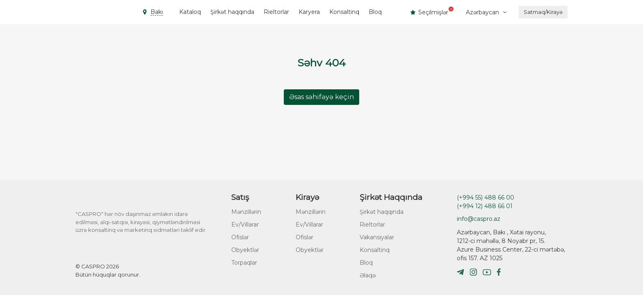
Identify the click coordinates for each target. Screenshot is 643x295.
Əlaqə (368, 275)
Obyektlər (245, 250)
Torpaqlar (244, 262)
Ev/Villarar (245, 224)
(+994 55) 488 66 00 (485, 197)
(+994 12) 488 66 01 (485, 206)
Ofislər (240, 237)
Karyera (309, 12)
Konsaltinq (344, 12)
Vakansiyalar (377, 237)
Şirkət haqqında (232, 12)
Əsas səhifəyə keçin (321, 97)
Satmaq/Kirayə (543, 12)
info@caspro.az (478, 218)
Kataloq (190, 12)
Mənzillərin (246, 212)
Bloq (375, 12)
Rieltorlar (276, 12)
